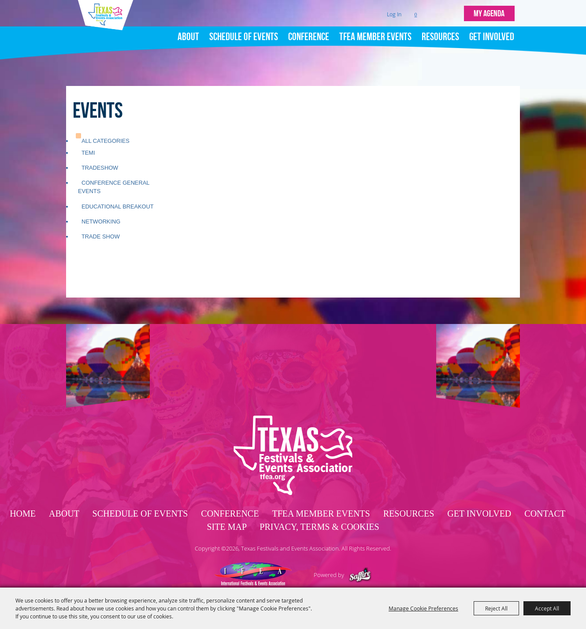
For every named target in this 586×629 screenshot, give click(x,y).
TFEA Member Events (375, 31)
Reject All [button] (496, 608)
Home (23, 493)
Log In (394, 10)
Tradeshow (100, 144)
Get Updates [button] (452, 11)
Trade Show (101, 213)
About (188, 31)
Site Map (226, 506)
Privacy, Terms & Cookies (319, 506)
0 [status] (416, 11)
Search (434, 11)
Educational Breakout (118, 183)
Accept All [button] (547, 608)
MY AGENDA (489, 11)
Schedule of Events (243, 31)
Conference (308, 31)
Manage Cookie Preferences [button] (423, 608)
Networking (101, 198)
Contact (544, 493)
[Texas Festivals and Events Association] (108, 30)
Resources (440, 31)
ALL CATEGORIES (106, 117)
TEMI (88, 129)
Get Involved (491, 31)
